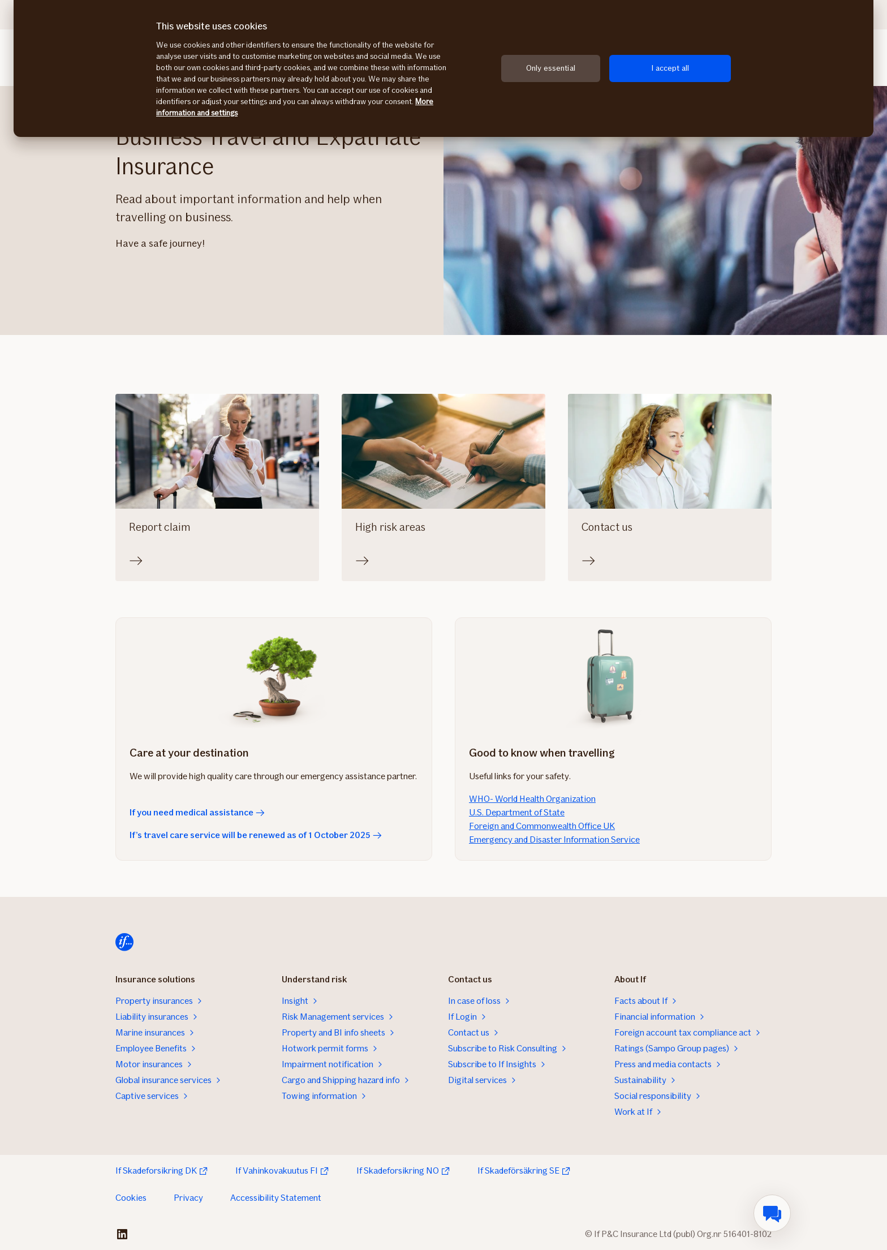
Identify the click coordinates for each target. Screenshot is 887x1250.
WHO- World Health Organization (532, 798)
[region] (443, 68)
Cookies (131, 1197)
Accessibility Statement (275, 1197)
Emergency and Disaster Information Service (554, 839)
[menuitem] (772, 1213)
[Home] (124, 942)
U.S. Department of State (517, 812)
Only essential (550, 68)
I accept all (670, 68)
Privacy (188, 1197)
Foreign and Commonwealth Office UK (542, 826)
